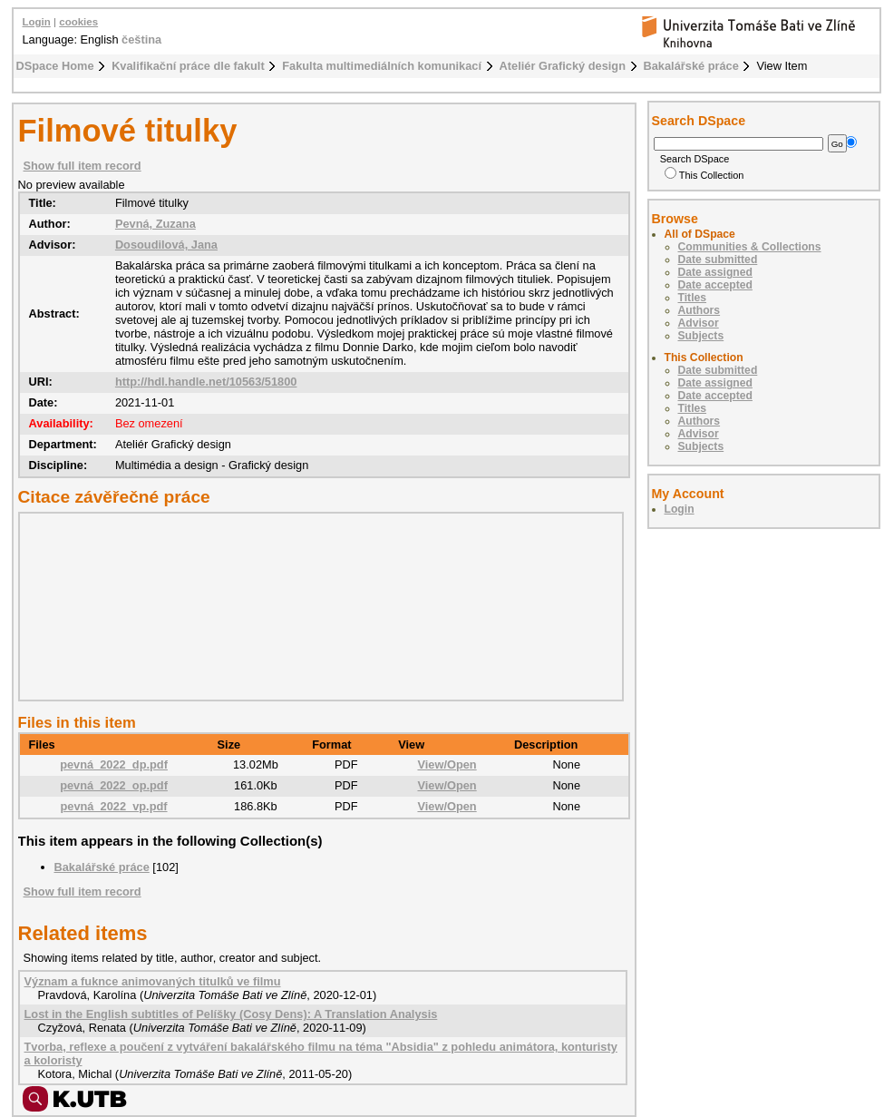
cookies (78, 21)
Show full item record (82, 165)
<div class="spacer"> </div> (316, 606)
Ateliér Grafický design (563, 66)
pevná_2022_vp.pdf (113, 806)
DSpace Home (55, 66)
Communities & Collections (749, 246)
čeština (141, 39)
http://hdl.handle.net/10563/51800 (206, 381)
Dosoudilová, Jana (166, 244)
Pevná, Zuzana (155, 223)
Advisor (698, 323)
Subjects (701, 335)
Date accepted (715, 285)
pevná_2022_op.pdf (114, 785)
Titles (692, 297)
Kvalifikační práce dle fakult (188, 66)
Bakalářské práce (691, 66)
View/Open (446, 764)
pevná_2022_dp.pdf (114, 764)
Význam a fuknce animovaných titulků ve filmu (152, 981)
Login (37, 21)
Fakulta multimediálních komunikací (381, 66)
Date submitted (718, 259)
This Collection (704, 175)
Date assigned (715, 272)
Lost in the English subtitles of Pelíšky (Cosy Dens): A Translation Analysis (231, 1014)
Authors (699, 310)
